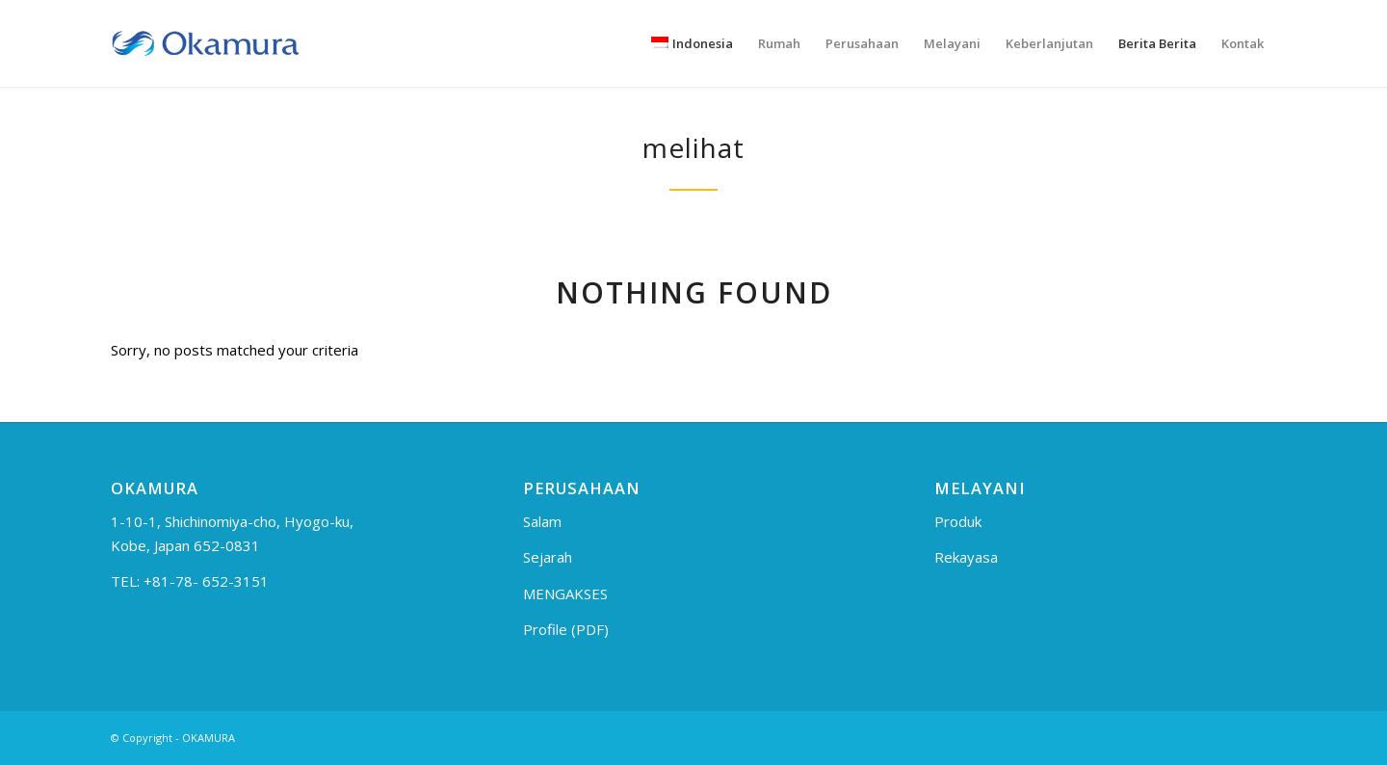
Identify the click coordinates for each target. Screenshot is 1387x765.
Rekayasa (966, 557)
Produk (957, 521)
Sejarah (547, 557)
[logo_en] (205, 43)
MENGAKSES (565, 593)
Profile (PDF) (566, 629)
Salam (542, 521)
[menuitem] (692, 43)
